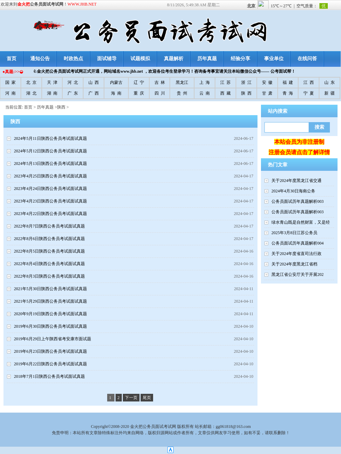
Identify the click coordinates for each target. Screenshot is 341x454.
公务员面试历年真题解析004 (297, 243)
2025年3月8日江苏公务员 (294, 232)
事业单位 (274, 58)
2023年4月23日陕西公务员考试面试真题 (50, 201)
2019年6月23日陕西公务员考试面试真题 (50, 351)
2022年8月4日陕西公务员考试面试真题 (49, 263)
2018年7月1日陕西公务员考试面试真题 (49, 376)
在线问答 (307, 58)
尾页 (147, 397)
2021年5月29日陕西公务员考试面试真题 (50, 301)
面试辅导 (107, 58)
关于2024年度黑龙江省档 (294, 264)
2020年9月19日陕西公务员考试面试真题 (50, 313)
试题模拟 (140, 58)
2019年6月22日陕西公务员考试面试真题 (50, 363)
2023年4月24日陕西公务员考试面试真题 (50, 188)
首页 (28, 107)
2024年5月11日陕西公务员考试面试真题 (50, 138)
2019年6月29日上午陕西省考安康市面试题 (52, 338)
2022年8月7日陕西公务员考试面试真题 (49, 226)
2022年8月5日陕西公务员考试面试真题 (49, 251)
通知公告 (40, 58)
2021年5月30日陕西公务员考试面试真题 (50, 288)
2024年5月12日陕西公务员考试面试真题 (50, 151)
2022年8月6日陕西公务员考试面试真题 (49, 238)
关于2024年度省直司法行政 (296, 253)
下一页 (131, 397)
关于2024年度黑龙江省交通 (296, 180)
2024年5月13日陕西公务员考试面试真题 (50, 163)
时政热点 (73, 58)
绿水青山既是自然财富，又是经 (300, 222)
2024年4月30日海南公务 (293, 191)
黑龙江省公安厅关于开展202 (297, 274)
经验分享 (240, 58)
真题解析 (173, 58)
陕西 (61, 107)
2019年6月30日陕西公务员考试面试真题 (50, 326)
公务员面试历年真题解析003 (297, 201)
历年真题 (207, 58)
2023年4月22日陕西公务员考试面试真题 (50, 213)
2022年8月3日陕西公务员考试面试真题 (49, 276)
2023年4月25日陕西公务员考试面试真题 (50, 176)
